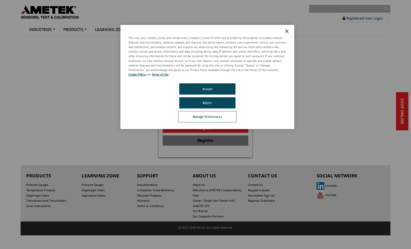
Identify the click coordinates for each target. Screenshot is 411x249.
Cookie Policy (136, 74)
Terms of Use (160, 74)
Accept (207, 89)
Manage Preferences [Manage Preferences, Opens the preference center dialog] (207, 117)
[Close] (287, 31)
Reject (207, 103)
